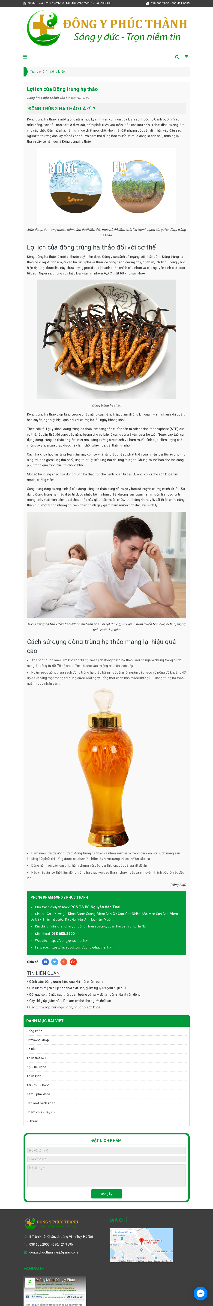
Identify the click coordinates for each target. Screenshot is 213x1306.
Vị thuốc (33, 1121)
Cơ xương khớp (38, 1040)
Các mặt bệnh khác (41, 1103)
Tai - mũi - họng (38, 1085)
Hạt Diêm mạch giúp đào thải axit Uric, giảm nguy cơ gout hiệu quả (77, 988)
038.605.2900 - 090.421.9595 (167, 3)
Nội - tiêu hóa (36, 1067)
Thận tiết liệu (36, 1058)
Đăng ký (106, 1194)
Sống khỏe (34, 1031)
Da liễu (31, 1049)
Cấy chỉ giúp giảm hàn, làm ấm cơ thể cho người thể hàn (70, 1001)
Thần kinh (34, 1076)
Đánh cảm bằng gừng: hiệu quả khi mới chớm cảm (66, 981)
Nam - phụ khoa (38, 1094)
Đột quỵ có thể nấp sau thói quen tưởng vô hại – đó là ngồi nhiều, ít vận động (85, 994)
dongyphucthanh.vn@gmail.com (53, 1252)
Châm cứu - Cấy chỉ (41, 1112)
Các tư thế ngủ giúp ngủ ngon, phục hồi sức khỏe (65, 1007)
